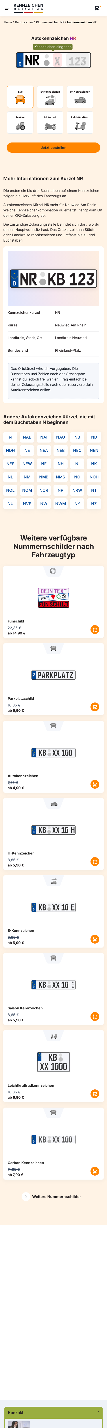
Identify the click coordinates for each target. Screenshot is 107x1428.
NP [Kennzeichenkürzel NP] (60, 490)
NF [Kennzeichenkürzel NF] (44, 463)
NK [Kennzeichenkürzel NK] (94, 463)
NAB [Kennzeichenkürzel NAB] (27, 437)
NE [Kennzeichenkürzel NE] (27, 450)
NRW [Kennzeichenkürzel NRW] (77, 490)
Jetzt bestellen (53, 147)
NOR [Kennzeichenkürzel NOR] (43, 490)
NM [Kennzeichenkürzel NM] (27, 477)
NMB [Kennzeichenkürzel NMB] (43, 477)
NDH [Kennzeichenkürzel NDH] (10, 450)
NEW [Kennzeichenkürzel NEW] (27, 463)
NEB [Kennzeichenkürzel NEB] (61, 450)
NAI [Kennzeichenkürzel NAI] (43, 437)
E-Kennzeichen (21, 930)
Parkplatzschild (21, 698)
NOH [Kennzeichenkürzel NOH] (94, 477)
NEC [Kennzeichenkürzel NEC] (77, 450)
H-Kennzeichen (21, 853)
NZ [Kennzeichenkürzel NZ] (94, 503)
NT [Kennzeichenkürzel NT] (94, 490)
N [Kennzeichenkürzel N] (10, 437)
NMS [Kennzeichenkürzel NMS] (60, 477)
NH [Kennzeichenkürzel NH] (61, 463)
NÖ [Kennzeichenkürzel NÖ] (77, 477)
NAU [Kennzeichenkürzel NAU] (60, 437)
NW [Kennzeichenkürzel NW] (43, 503)
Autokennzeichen (23, 776)
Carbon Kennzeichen (26, 1163)
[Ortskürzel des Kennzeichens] (32, 60)
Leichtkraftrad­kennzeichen (31, 1085)
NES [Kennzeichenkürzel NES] (10, 463)
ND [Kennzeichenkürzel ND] (94, 437)
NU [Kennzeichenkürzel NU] (10, 503)
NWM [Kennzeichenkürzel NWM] (60, 503)
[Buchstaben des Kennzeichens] (57, 60)
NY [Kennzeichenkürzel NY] (77, 503)
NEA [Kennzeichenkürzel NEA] (44, 450)
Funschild (16, 621)
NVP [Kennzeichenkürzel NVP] (27, 503)
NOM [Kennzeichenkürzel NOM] (27, 490)
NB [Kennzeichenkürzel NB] (77, 437)
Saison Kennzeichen (25, 1008)
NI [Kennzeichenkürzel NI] (77, 463)
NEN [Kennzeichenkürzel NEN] (94, 450)
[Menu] (7, 8)
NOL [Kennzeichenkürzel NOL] (10, 490)
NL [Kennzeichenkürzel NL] (10, 477)
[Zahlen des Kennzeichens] (78, 60)
